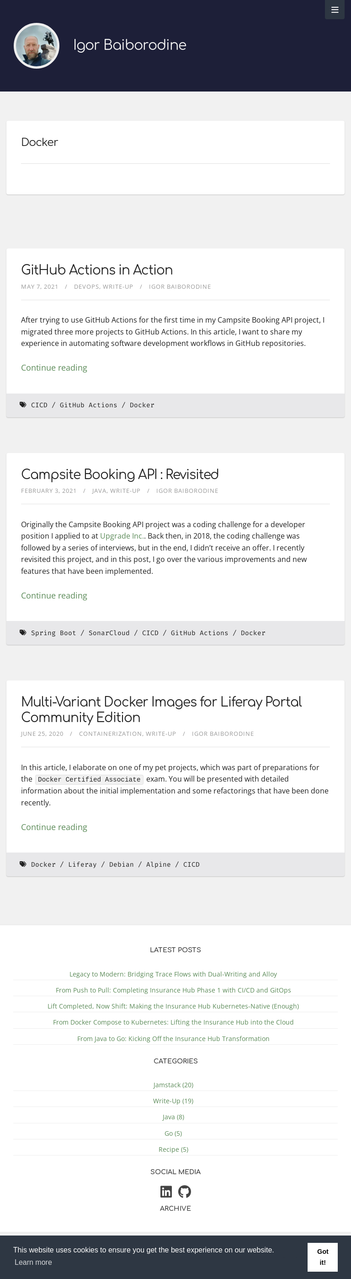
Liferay (82, 864)
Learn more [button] (33, 1262)
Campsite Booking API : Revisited (120, 475)
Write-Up (118, 286)
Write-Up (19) (173, 1100)
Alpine (158, 864)
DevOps (86, 286)
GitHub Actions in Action (97, 270)
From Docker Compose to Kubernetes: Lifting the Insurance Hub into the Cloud (173, 1022)
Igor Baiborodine (129, 45)
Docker (142, 405)
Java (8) (173, 1116)
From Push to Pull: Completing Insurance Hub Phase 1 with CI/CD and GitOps (173, 990)
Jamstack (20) (173, 1084)
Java (99, 490)
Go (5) (173, 1132)
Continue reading (54, 367)
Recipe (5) (173, 1148)
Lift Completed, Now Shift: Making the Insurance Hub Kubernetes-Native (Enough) (173, 1006)
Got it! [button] (323, 1257)
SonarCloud (109, 633)
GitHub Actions (88, 405)
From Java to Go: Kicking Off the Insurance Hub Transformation (173, 1038)
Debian (121, 864)
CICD (39, 405)
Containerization (110, 733)
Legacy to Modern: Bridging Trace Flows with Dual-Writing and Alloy (173, 974)
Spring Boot (53, 633)
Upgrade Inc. (122, 536)
